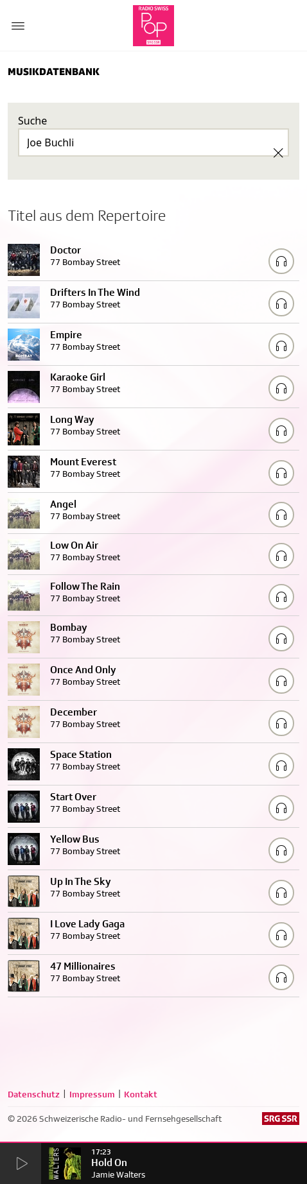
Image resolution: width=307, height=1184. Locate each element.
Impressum (92, 1094)
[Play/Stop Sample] (281, 261)
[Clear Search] (278, 153)
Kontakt (140, 1094)
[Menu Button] (18, 25)
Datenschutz (34, 1094)
